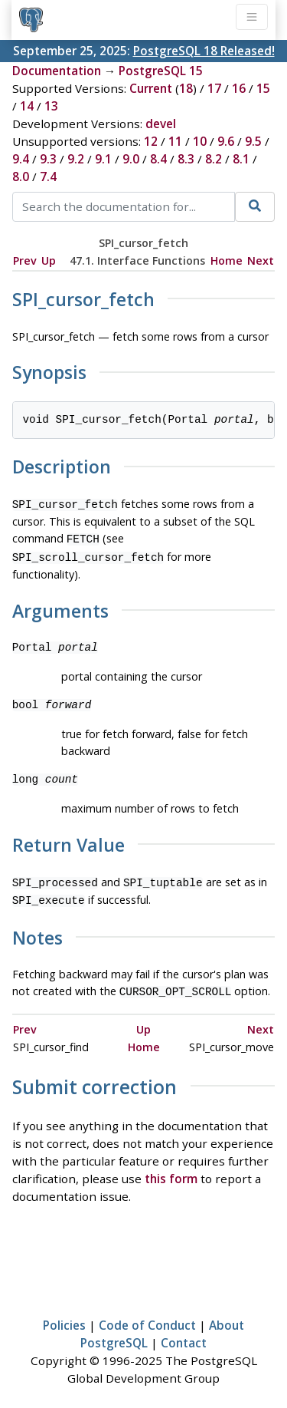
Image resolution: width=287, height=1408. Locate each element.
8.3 (186, 159)
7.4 (48, 176)
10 (200, 141)
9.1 (103, 159)
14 (27, 106)
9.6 (225, 141)
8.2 (213, 159)
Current (150, 88)
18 (186, 88)
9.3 (48, 159)
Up (48, 260)
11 (175, 141)
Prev (25, 260)
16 (239, 88)
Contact (184, 1333)
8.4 (158, 159)
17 (214, 88)
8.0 (20, 176)
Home (226, 260)
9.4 (20, 159)
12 (151, 141)
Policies (64, 1316)
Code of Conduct (147, 1316)
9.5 (253, 141)
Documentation (56, 70)
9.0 (130, 159)
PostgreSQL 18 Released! (204, 50)
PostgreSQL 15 (161, 70)
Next (260, 260)
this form (171, 1169)
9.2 (75, 159)
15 (263, 88)
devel (160, 123)
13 (51, 106)
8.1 (241, 159)
